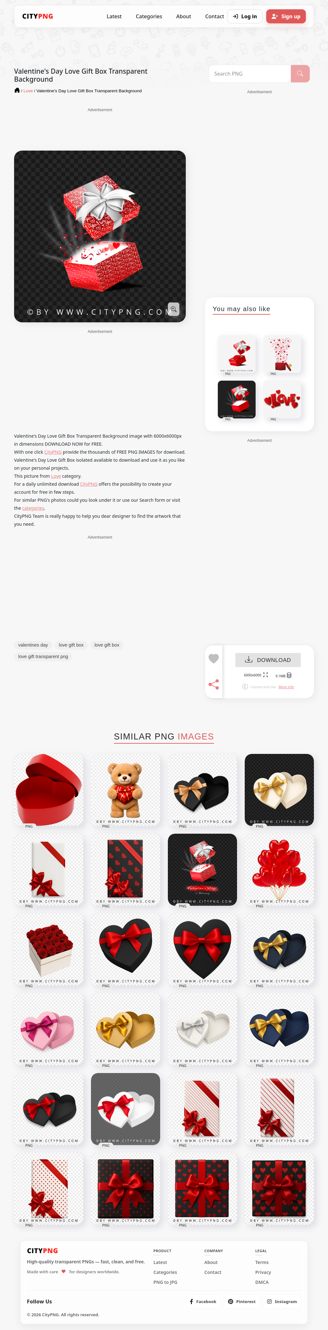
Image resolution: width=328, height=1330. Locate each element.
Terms (262, 1262)
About (183, 16)
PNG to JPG (165, 1282)
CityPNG (53, 452)
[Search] (300, 73)
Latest (114, 16)
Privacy (263, 1272)
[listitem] (203, 1301)
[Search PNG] (250, 73)
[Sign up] (286, 16)
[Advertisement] (100, 129)
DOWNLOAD (268, 660)
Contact (212, 1272)
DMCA (262, 1282)
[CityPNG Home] (37, 16)
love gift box (71, 645)
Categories (149, 16)
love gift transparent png (43, 656)
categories (33, 508)
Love (56, 476)
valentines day (33, 645)
